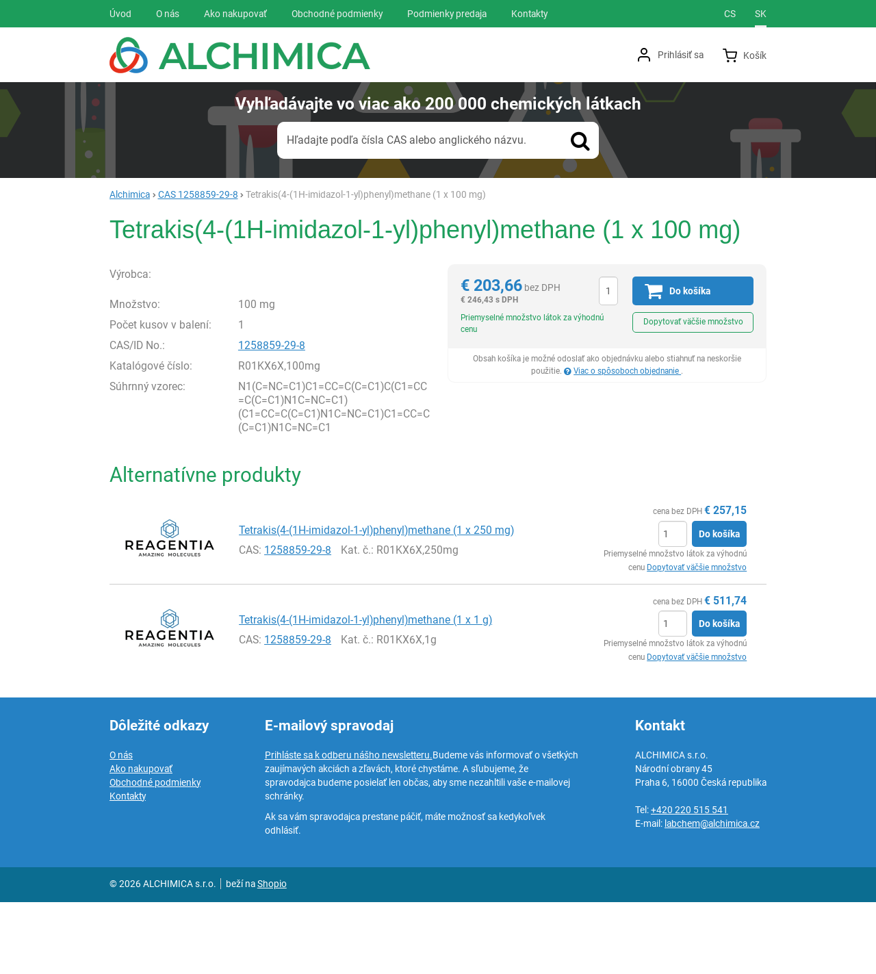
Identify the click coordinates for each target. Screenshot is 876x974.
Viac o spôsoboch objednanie (627, 371)
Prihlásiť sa (681, 54)
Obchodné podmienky (155, 854)
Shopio (272, 955)
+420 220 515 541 (689, 881)
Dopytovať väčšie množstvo (693, 321)
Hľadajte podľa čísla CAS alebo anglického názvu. (406, 139)
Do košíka (719, 606)
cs (730, 13)
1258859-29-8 (271, 417)
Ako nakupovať (141, 840)
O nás (121, 826)
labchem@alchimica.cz (712, 895)
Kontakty (128, 867)
